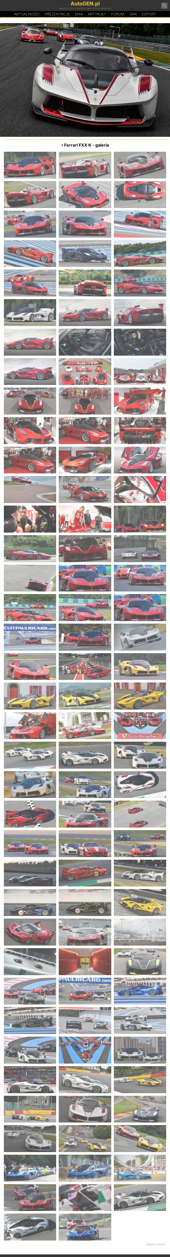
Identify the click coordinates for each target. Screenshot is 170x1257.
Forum (117, 14)
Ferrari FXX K (77, 145)
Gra (133, 14)
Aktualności (27, 14)
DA (79, 14)
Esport (149, 14)
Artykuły (97, 14)
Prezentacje (57, 14)
